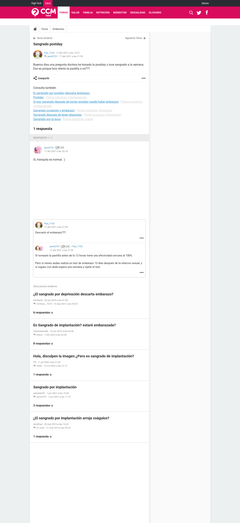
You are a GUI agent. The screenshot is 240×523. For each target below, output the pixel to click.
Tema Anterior (44, 38)
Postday (38, 97)
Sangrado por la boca (47, 119)
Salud (48, 3)
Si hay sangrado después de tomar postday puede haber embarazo (76, 101)
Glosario (155, 12)
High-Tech (36, 3)
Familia (88, 12)
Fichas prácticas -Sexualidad (102, 115)
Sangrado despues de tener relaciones (57, 115)
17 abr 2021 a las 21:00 (56, 227)
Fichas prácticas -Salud (78, 119)
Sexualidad (137, 12)
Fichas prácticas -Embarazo (94, 110)
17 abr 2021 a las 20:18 (56, 151)
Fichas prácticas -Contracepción (66, 97)
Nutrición (103, 12)
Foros (64, 12)
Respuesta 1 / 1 (42, 137)
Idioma (205, 3)
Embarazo (58, 29)
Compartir (43, 78)
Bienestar (120, 12)
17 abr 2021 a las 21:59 (71, 56)
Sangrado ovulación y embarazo (54, 110)
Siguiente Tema (133, 38)
